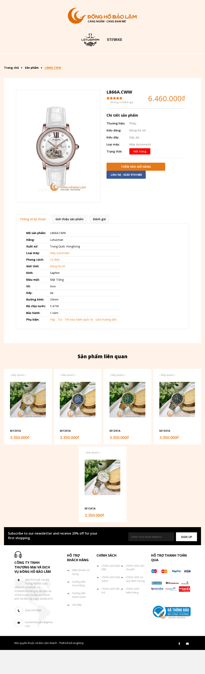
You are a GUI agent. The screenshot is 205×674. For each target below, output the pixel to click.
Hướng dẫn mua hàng (79, 607)
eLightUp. (78, 667)
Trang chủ (40, 59)
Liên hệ (142, 72)
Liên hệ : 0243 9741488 (126, 199)
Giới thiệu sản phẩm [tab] (69, 243)
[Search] (187, 58)
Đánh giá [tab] (99, 243)
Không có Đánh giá (122, 126)
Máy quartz (18, 399)
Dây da (134, 161)
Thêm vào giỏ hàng (136, 191)
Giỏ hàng (118, 72)
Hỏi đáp (77, 629)
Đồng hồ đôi (65, 72)
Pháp (132, 147)
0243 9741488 (33, 634)
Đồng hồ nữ (162, 59)
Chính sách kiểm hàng (132, 615)
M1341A (15, 455)
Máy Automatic (140, 168)
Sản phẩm (68, 59)
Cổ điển (55, 284)
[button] (186, 560)
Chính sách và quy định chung (135, 603)
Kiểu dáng (97, 59)
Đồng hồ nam (130, 59)
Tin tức (93, 72)
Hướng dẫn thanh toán (79, 619)
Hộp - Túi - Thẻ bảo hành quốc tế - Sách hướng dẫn (83, 343)
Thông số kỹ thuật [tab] (33, 243)
